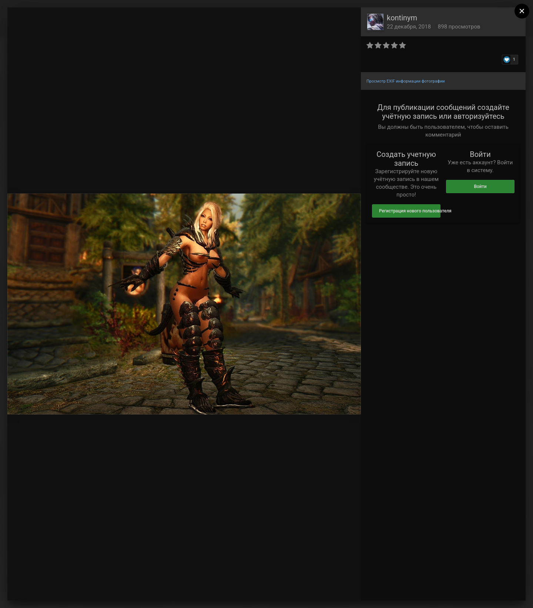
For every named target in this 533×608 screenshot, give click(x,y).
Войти (480, 186)
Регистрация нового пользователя (409, 211)
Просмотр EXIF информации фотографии (405, 81)
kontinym (402, 17)
